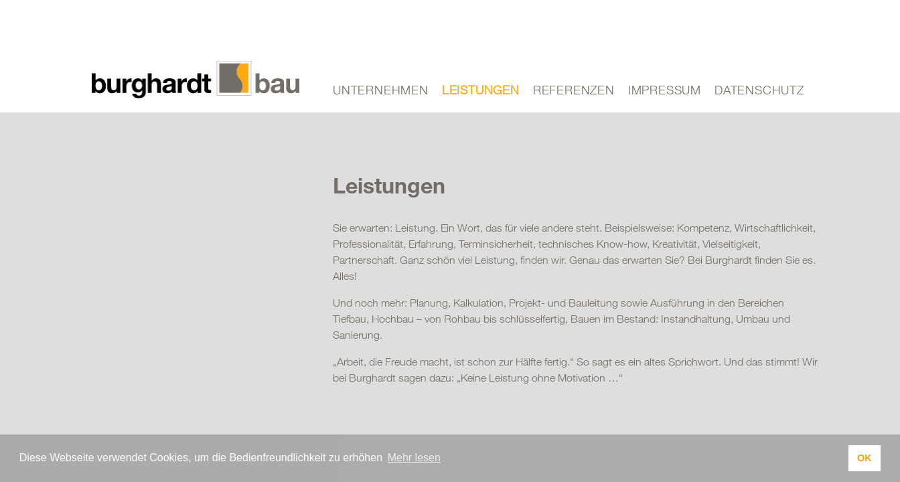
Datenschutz (759, 89)
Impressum (664, 89)
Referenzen (574, 89)
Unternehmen (381, 89)
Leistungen (481, 89)
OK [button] (864, 458)
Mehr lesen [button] (414, 457)
